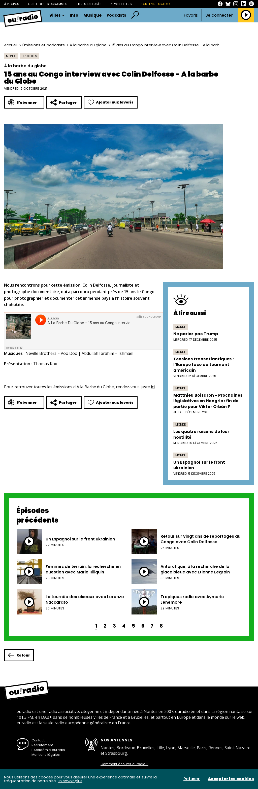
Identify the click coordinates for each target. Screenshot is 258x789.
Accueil (10, 45)
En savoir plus (70, 781)
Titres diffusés (89, 4)
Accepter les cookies (231, 779)
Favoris (191, 15)
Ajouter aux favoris (111, 102)
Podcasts (116, 15)
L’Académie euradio (48, 749)
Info (74, 15)
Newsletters (121, 4)
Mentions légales (45, 754)
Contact (38, 740)
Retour (19, 655)
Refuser (191, 779)
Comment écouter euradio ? (124, 764)
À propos (11, 4)
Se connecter (219, 15)
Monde (11, 56)
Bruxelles (29, 56)
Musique (92, 15)
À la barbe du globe (88, 45)
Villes (57, 15)
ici (153, 387)
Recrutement (42, 745)
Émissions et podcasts (43, 45)
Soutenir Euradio (155, 4)
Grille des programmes (47, 4)
